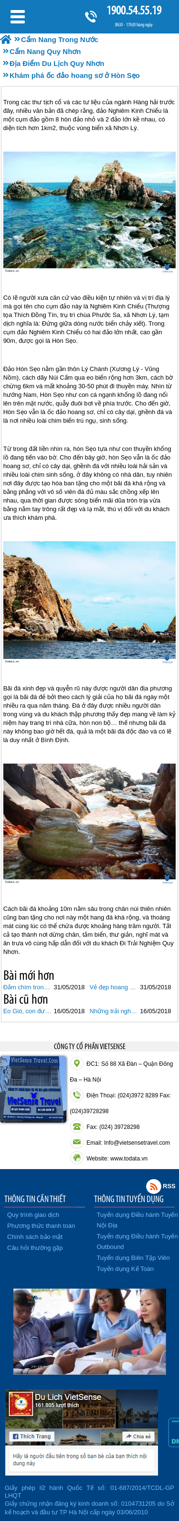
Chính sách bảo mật (35, 1236)
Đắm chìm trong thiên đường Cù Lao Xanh (27, 987)
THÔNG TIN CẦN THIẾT (35, 1198)
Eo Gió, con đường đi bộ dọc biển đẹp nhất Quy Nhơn (27, 1011)
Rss (153, 1186)
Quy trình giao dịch (33, 1214)
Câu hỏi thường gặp (35, 1247)
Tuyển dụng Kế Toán (125, 1268)
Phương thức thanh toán (41, 1225)
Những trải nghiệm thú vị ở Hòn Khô (114, 1011)
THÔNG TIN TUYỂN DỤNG (129, 1198)
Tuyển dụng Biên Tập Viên (133, 1257)
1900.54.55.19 (133, 10)
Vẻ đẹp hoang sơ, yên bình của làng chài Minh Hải (114, 987)
